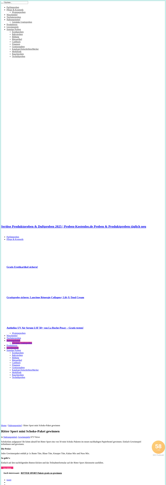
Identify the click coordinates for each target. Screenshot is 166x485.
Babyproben (17, 34)
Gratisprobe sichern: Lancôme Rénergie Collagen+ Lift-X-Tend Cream (45, 297)
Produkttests (12, 24)
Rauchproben (18, 54)
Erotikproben (18, 32)
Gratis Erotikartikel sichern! (22, 267)
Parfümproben (13, 7)
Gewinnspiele (13, 27)
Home (3, 425)
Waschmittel (12, 15)
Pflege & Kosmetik (15, 10)
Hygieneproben (19, 12)
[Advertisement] (83, 400)
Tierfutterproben (14, 17)
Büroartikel (17, 39)
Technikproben (18, 56)
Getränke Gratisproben (22, 22)
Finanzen (16, 44)
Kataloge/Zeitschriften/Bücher (25, 49)
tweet (9, 480)
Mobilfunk (16, 51)
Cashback (16, 42)
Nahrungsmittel (13, 19)
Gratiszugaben (18, 46)
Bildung (15, 37)
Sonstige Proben (14, 29)
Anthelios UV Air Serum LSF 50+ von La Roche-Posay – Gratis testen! (45, 327)
